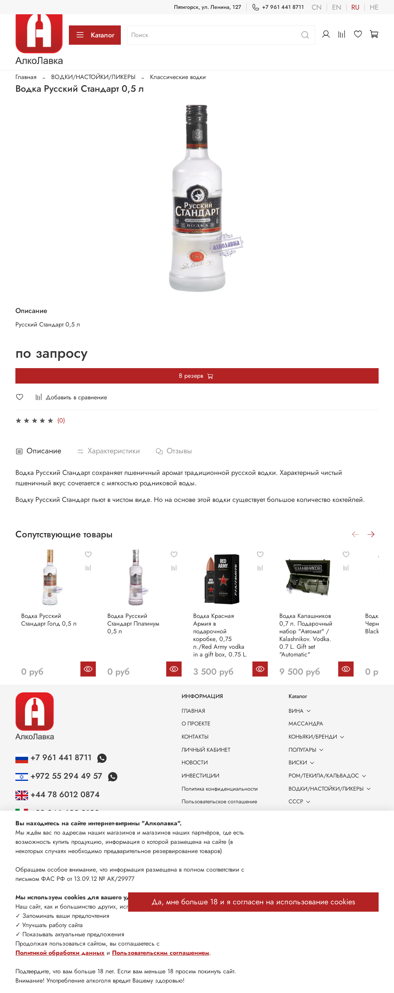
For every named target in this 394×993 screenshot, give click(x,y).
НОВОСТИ (195, 762)
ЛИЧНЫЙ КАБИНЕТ (206, 750)
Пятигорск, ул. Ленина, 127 (207, 7)
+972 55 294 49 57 (60, 776)
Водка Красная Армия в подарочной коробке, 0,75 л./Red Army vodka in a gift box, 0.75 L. (235, 638)
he (374, 7)
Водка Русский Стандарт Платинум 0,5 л (140, 631)
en (336, 7)
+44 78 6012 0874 (57, 794)
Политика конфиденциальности (220, 789)
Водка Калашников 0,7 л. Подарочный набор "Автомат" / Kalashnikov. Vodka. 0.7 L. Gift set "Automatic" (329, 638)
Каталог (94, 35)
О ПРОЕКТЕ (196, 723)
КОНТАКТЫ (195, 737)
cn (317, 7)
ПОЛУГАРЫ (307, 750)
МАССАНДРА (306, 723)
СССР (301, 801)
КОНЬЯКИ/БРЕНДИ (318, 737)
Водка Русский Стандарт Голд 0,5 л (43, 627)
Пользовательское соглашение (219, 801)
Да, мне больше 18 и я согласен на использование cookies (253, 901)
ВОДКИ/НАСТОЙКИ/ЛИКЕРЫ (93, 76)
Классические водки (178, 76)
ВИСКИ (303, 762)
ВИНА (301, 711)
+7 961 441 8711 (278, 7)
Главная (26, 76)
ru (355, 7)
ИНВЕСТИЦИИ (200, 775)
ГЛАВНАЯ (193, 711)
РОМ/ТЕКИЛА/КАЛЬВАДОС (329, 775)
